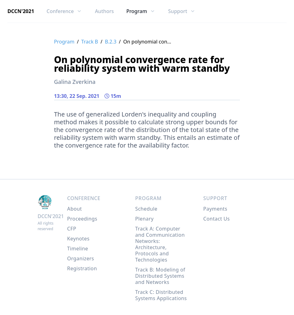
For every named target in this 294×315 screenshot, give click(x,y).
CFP (71, 228)
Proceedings (82, 218)
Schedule (146, 208)
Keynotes (78, 238)
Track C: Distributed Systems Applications (161, 295)
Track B (89, 41)
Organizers (80, 258)
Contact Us (216, 218)
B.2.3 (110, 41)
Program (64, 41)
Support (215, 198)
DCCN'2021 (20, 11)
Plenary (144, 218)
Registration (82, 268)
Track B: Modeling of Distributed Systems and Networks (160, 275)
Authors (104, 11)
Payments (215, 208)
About (74, 208)
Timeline (77, 248)
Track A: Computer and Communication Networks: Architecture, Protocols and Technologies (160, 244)
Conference (83, 198)
